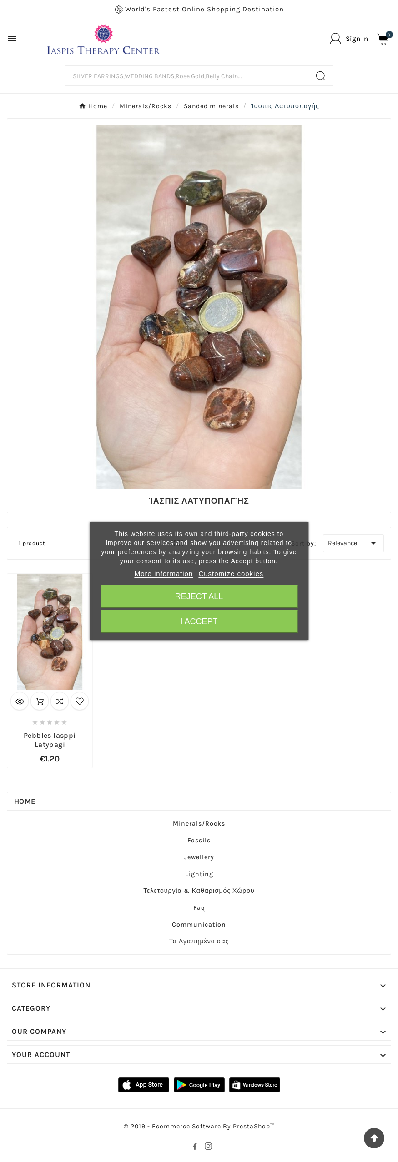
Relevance (353, 543)
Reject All (199, 596)
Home (24, 801)
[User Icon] (349, 38)
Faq (199, 908)
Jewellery (199, 857)
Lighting (199, 874)
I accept (198, 621)
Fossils (199, 840)
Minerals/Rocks (199, 823)
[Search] (187, 75)
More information (164, 573)
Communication (199, 924)
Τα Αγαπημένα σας (199, 941)
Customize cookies (230, 573)
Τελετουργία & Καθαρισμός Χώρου (199, 891)
